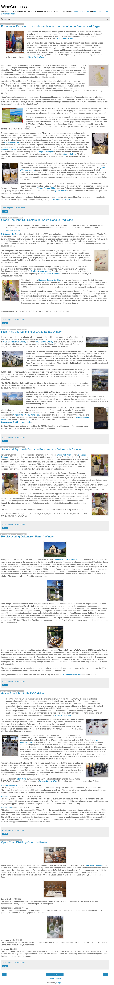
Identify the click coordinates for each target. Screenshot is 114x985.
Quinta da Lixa (60, 191)
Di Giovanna (6, 808)
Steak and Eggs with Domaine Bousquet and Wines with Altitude (41, 449)
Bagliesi (4, 797)
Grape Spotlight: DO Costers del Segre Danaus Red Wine (37, 219)
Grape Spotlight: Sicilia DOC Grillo (22, 693)
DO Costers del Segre (10, 234)
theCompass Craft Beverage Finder (16, 422)
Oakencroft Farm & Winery (65, 560)
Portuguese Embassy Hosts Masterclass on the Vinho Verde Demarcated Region (51, 26)
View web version (54, 979)
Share (5, 211)
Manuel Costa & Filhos (46, 188)
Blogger (59, 983)
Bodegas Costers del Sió (49, 280)
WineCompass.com (81, 11)
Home (55, 974)
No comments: (20, 208)
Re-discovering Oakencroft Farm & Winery (27, 536)
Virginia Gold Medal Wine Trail (26, 415)
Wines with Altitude (65, 455)
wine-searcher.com (13, 230)
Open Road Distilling (94, 865)
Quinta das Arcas (8, 149)
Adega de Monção (45, 152)
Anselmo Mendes (11, 142)
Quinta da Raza (69, 154)
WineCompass (14, 7)
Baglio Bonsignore (9, 785)
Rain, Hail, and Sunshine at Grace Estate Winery (31, 331)
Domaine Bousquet (52, 274)
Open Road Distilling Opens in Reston (24, 842)
